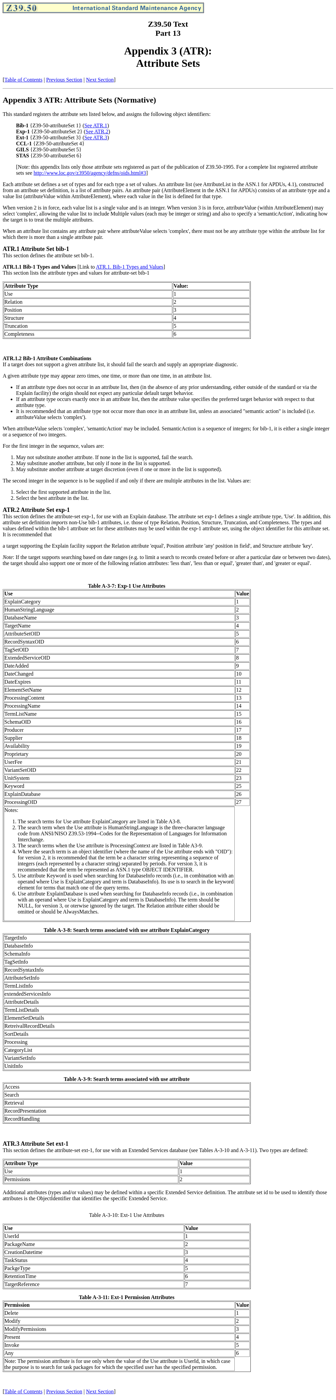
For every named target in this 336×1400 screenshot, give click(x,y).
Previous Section (64, 80)
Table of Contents (23, 80)
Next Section (100, 80)
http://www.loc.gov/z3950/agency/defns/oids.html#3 (89, 173)
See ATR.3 (95, 137)
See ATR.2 (97, 131)
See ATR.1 (95, 125)
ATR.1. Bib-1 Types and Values (129, 267)
